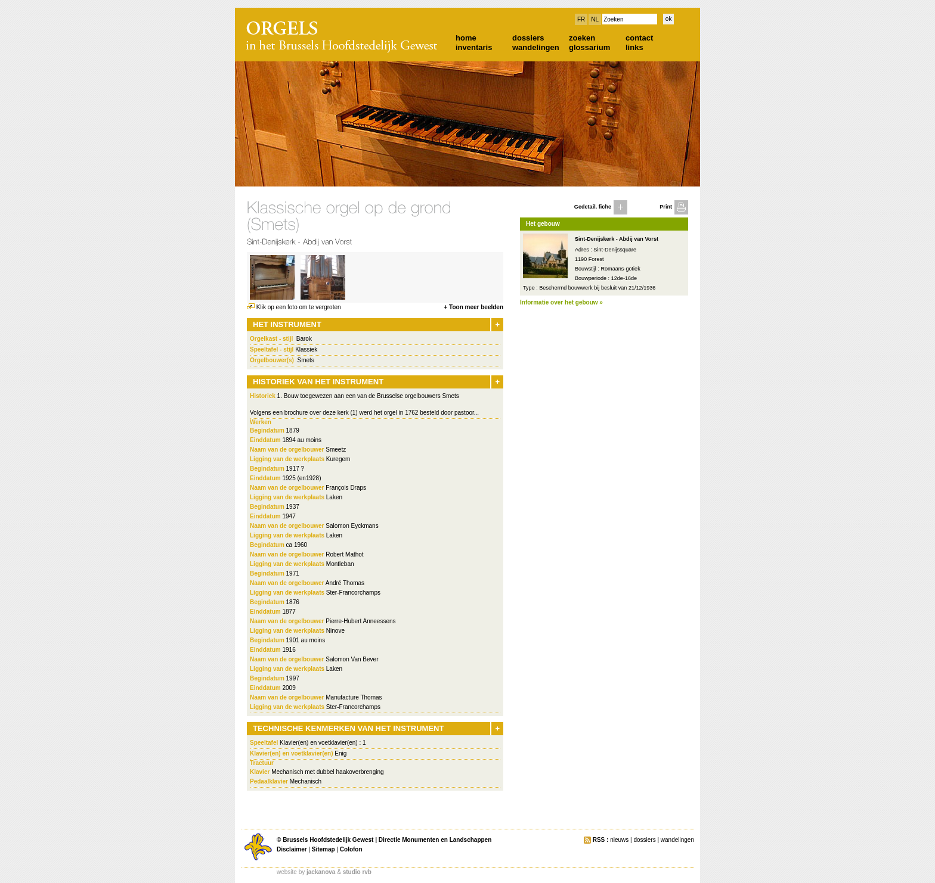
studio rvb (357, 872)
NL (595, 19)
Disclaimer (292, 849)
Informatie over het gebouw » (561, 302)
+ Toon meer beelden (473, 307)
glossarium (589, 47)
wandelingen (535, 47)
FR (581, 19)
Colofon (351, 849)
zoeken (582, 37)
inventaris (474, 47)
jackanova (320, 872)
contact (639, 37)
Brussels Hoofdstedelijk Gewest (328, 840)
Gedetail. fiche (592, 207)
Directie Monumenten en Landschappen (435, 840)
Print (666, 207)
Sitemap (323, 849)
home (466, 37)
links (634, 47)
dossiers (528, 37)
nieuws (619, 840)
